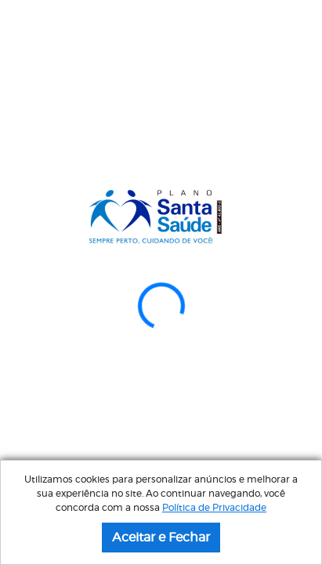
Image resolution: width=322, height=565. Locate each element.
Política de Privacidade (214, 507)
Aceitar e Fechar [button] (161, 537)
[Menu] (302, 29)
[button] (24, 211)
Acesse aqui (161, 410)
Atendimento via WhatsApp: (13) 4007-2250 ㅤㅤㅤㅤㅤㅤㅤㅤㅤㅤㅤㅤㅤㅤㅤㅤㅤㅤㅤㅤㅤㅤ (161, 83)
